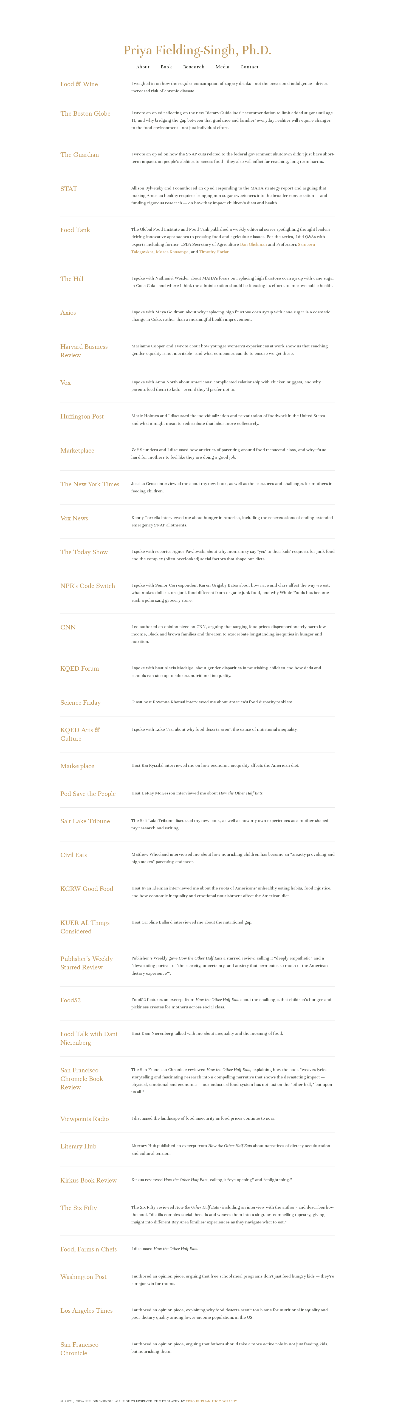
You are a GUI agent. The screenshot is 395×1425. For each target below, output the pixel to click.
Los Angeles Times (86, 1310)
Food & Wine (79, 83)
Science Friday (80, 701)
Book (166, 66)
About (143, 66)
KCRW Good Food (86, 888)
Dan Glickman (253, 243)
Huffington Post (82, 416)
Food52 (70, 999)
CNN (68, 627)
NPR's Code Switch (87, 585)
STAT (68, 188)
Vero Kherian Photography (211, 1400)
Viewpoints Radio (84, 1118)
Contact (249, 66)
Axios (68, 312)
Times (110, 483)
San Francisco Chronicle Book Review (82, 1077)
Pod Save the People (88, 793)
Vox (65, 382)
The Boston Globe (85, 112)
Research (194, 66)
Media (223, 66)
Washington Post (83, 1276)
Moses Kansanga (172, 250)
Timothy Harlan (214, 250)
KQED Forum (79, 668)
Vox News (74, 517)
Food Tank (75, 229)
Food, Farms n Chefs (88, 1248)
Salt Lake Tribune (85, 820)
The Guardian (79, 154)
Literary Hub (78, 1146)
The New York (81, 483)
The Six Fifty (78, 1207)
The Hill (71, 278)
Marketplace (77, 449)
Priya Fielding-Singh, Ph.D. (198, 49)
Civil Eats (73, 854)
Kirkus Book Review (88, 1180)
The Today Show (84, 551)
